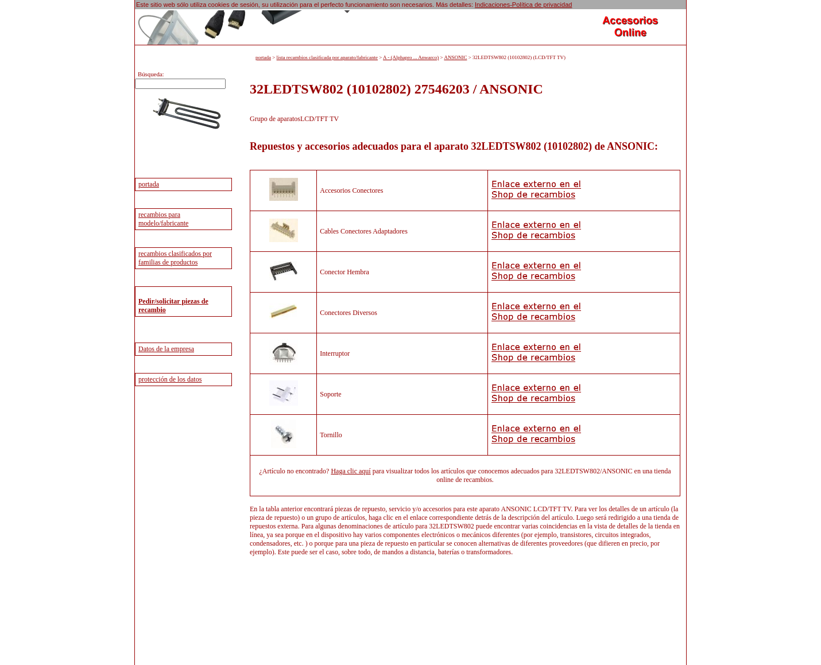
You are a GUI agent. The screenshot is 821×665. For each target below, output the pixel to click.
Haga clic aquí (350, 471)
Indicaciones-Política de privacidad (523, 4)
